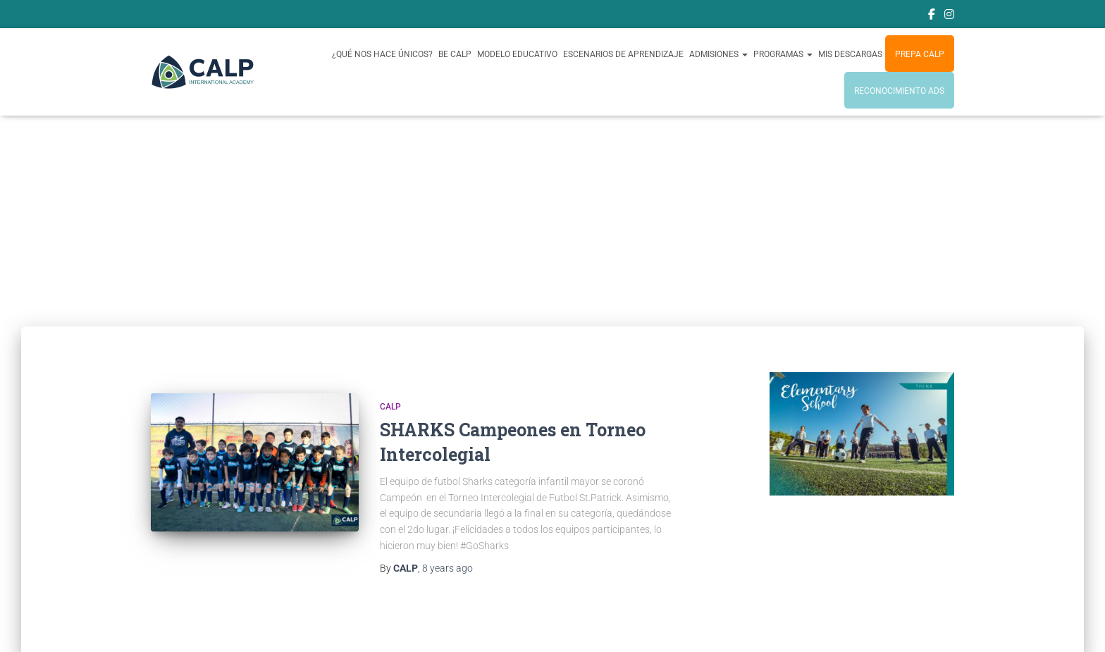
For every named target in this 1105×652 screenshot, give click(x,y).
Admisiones (718, 54)
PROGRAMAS (783, 54)
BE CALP (454, 54)
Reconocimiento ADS (899, 91)
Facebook (931, 16)
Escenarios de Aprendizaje (623, 54)
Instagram (949, 16)
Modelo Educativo (517, 54)
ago (447, 568)
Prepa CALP (919, 54)
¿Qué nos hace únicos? (382, 54)
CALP (390, 407)
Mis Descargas (850, 54)
